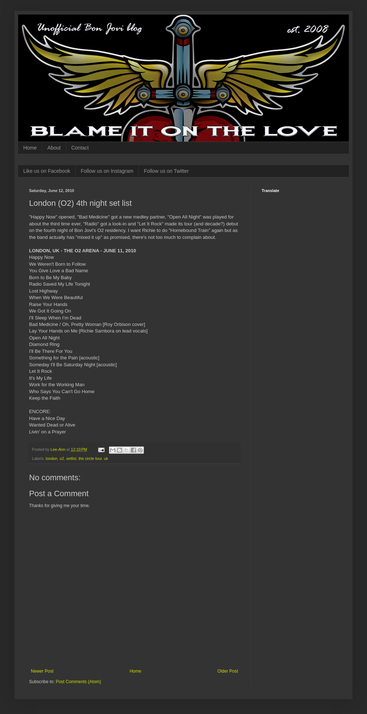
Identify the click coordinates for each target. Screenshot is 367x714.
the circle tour (90, 458)
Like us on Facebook (46, 171)
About (54, 148)
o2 (62, 458)
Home (30, 148)
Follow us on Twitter (166, 171)
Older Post (227, 671)
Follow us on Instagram (107, 171)
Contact (80, 148)
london (51, 458)
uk (106, 458)
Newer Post (42, 671)
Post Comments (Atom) (78, 681)
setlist (71, 458)
